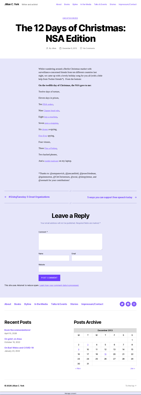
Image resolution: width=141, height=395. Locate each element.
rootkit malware (52, 161)
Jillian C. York (12, 4)
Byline (75, 4)
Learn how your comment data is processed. (59, 285)
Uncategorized (70, 19)
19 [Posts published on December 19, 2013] (105, 354)
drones (45, 129)
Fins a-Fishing (51, 148)
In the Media (86, 4)
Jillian (53, 49)
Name (41, 254)
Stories (113, 4)
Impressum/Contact (128, 4)
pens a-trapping (52, 123)
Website (42, 265)
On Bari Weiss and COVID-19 (20, 348)
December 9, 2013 (69, 49)
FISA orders (48, 104)
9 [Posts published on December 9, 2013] (78, 349)
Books (67, 4)
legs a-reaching (51, 117)
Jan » (132, 369)
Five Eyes (43, 136)
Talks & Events (100, 4)
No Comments (89, 49)
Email (74, 254)
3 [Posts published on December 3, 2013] (87, 345)
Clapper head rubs (52, 110)
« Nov (78, 369)
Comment (43, 232)
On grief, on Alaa (13, 339)
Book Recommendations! (18, 330)
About (59, 4)
